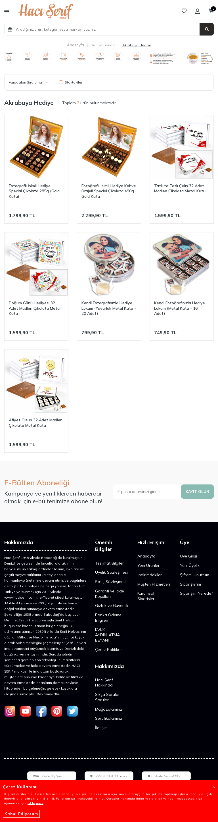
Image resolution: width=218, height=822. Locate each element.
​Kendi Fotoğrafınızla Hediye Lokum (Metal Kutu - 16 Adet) (179, 308)
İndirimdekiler (149, 574)
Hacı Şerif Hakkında (104, 682)
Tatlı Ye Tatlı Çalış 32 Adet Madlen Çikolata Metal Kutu (180, 188)
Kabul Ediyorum (21, 813)
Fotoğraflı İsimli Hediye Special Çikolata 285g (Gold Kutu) (34, 191)
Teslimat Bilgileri (110, 563)
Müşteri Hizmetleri (153, 584)
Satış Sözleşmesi (110, 581)
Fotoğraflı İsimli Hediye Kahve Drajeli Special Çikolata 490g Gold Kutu (108, 191)
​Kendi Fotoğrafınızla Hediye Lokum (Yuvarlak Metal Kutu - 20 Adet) (108, 308)
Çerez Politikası (109, 649)
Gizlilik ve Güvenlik (111, 605)
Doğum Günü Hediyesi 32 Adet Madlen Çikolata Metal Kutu (34, 308)
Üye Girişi (188, 556)
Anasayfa (75, 45)
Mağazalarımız (108, 709)
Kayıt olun (197, 491)
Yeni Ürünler (148, 565)
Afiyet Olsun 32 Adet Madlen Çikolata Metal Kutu (35, 422)
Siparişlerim (190, 584)
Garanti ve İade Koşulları (109, 593)
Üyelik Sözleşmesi (111, 572)
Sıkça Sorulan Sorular (108, 697)
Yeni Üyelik (190, 565)
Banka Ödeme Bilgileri (108, 617)
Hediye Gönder (103, 45)
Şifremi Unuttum (194, 574)
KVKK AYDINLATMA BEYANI (107, 635)
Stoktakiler (70, 82)
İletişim (101, 727)
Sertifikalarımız (108, 718)
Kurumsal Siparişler (145, 596)
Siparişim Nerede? (196, 593)
